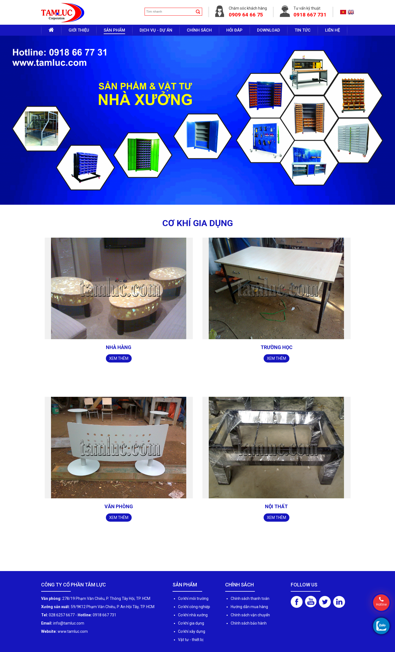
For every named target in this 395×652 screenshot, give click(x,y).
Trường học (276, 347)
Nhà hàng (118, 347)
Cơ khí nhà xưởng (193, 615)
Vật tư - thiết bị (190, 639)
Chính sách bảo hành (249, 623)
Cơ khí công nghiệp (194, 607)
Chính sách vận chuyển (250, 615)
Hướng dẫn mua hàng (249, 607)
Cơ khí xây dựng (191, 631)
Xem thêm (118, 358)
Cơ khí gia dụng (191, 623)
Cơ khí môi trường (193, 598)
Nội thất (276, 506)
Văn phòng (119, 506)
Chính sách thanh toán (250, 598)
